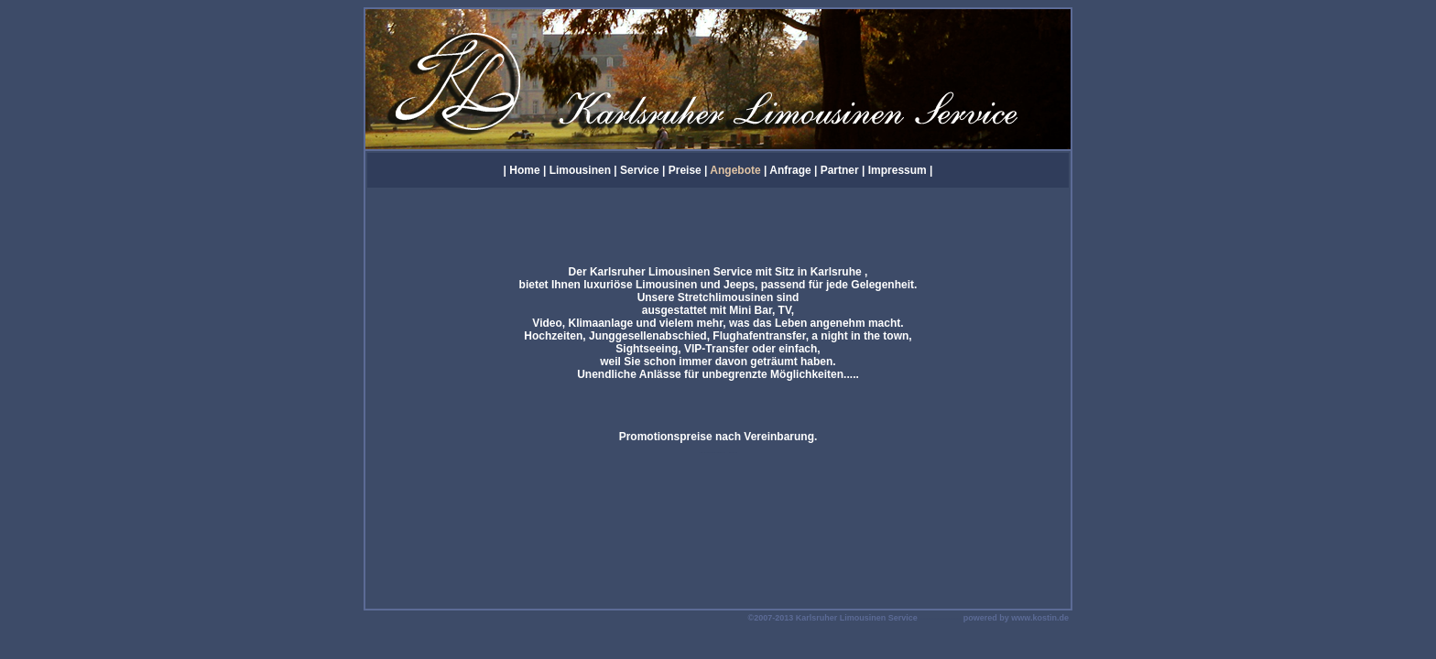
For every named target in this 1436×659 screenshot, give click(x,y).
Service (639, 170)
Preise (685, 170)
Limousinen (580, 170)
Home (524, 170)
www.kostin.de (1040, 617)
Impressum (899, 170)
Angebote (735, 170)
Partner (840, 170)
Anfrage (789, 170)
